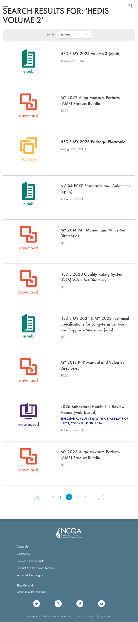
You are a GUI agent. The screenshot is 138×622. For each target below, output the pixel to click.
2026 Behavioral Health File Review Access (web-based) (92, 409)
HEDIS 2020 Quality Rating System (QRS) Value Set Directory (91, 277)
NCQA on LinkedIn (58, 603)
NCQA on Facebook (79, 603)
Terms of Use (103, 616)
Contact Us (23, 554)
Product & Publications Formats (36, 568)
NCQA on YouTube (101, 603)
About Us (22, 546)
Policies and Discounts (30, 561)
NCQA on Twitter (36, 603)
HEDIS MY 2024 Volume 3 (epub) (90, 53)
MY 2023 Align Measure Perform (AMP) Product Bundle (90, 454)
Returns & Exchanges (30, 575)
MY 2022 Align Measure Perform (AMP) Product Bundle (90, 100)
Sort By (51, 34)
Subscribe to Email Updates (31, 591)
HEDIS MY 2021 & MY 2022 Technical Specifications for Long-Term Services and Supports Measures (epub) (94, 324)
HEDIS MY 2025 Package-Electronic (92, 141)
